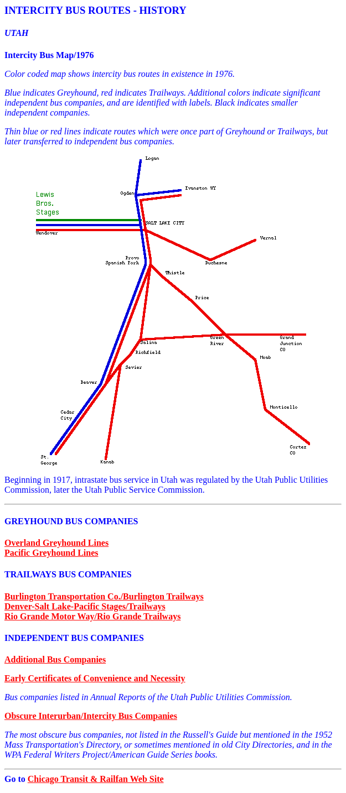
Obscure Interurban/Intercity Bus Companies (90, 716)
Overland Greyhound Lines (56, 542)
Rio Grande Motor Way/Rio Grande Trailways (92, 616)
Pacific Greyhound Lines (51, 552)
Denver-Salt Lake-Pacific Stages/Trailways (85, 606)
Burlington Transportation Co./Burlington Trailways (104, 596)
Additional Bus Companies (55, 659)
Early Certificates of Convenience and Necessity (94, 678)
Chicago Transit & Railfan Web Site (96, 779)
